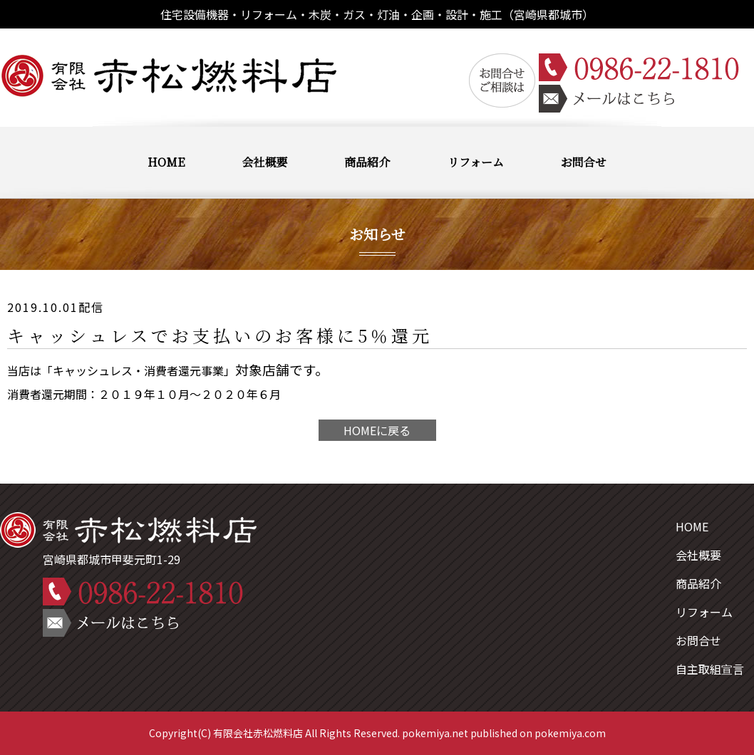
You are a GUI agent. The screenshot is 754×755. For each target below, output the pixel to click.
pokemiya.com (570, 733)
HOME (166, 162)
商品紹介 (367, 162)
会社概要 (264, 162)
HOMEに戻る (377, 430)
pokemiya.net (435, 733)
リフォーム (476, 162)
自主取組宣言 (710, 668)
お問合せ (583, 162)
